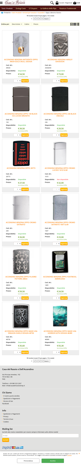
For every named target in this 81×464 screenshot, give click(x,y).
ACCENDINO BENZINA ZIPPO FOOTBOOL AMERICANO (60, 278)
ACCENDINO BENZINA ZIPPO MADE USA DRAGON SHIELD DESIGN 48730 (21, 332)
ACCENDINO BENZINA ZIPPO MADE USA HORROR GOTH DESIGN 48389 (60, 332)
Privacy (5, 417)
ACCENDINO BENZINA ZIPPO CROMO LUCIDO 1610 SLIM (60, 169)
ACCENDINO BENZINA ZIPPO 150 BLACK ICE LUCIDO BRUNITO (21, 115)
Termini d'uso (8, 419)
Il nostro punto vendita (11, 396)
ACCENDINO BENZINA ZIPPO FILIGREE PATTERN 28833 (20, 278)
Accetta (52, 461)
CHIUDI (79, 453)
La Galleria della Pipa (48, 9)
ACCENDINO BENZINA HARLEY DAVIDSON (60, 61)
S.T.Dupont (33, 9)
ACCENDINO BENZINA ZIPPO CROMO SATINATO (21, 223)
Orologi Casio (21, 9)
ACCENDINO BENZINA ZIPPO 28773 (21, 168)
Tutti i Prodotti (7, 9)
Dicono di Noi (8, 401)
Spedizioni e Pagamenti (11, 399)
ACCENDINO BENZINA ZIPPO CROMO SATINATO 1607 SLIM (60, 223)
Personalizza (28, 461)
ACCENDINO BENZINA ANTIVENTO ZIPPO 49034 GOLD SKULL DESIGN (21, 61)
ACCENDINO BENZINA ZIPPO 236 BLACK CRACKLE (60, 115)
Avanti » (46, 19)
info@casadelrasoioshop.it (15, 386)
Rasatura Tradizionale (67, 9)
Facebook (5, 404)
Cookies (69, 455)
